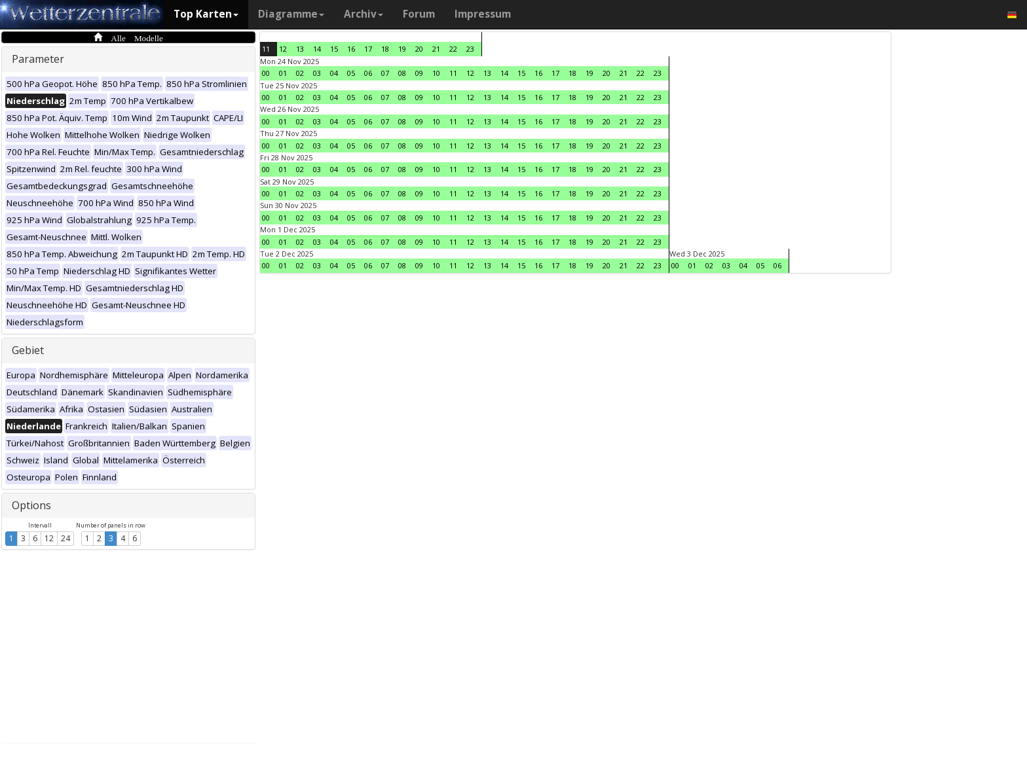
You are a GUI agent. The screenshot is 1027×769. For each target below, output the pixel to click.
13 (300, 49)
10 (436, 73)
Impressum (483, 14)
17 (368, 49)
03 (317, 73)
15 (334, 49)
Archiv (363, 14)
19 (402, 49)
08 (402, 73)
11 (266, 49)
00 (266, 73)
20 (419, 49)
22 (453, 49)
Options (31, 505)
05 (351, 73)
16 (351, 49)
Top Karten (206, 14)
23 (470, 49)
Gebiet (28, 350)
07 (385, 73)
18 (385, 49)
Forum (419, 14)
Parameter (38, 59)
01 (283, 73)
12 (49, 538)
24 (65, 538)
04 (334, 73)
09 (419, 73)
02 (300, 73)
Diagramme (291, 14)
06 (368, 73)
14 (317, 49)
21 (436, 49)
